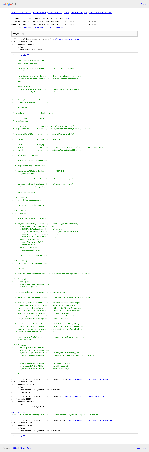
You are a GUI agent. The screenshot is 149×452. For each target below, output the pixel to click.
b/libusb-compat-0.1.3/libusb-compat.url (84, 396)
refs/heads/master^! (100, 12)
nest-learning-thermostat (47, 12)
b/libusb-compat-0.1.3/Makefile (70, 39)
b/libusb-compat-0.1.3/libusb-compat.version (90, 420)
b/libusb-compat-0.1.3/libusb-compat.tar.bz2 (90, 379)
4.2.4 (66, 12)
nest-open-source (21, 12)
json (144, 448)
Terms (29, 448)
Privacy (22, 448)
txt (138, 448)
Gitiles (15, 448)
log (67, 18)
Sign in (143, 4)
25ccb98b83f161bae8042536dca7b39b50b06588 (42, 27)
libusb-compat (79, 12)
